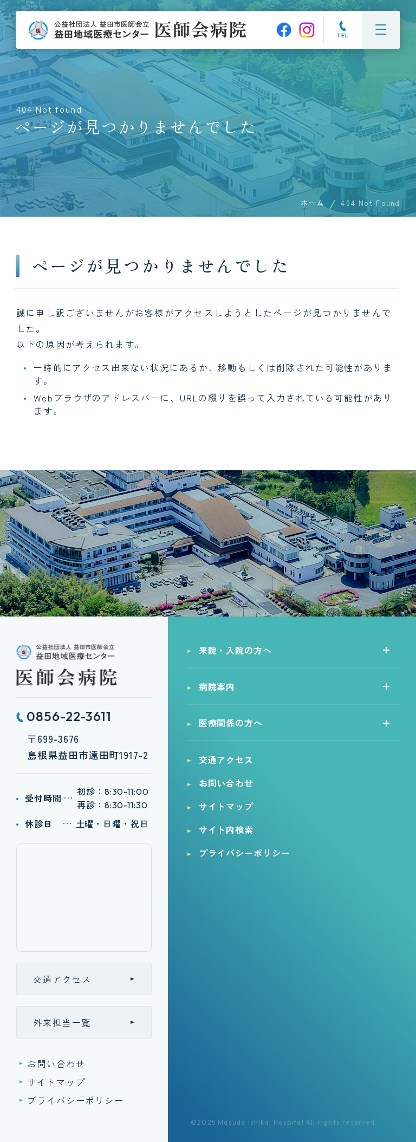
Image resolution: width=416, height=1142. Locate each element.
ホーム (312, 202)
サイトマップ (56, 1081)
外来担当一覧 (62, 1022)
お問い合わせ (56, 1063)
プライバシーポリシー (75, 1100)
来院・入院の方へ (235, 650)
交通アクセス (62, 978)
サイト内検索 (226, 829)
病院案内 (217, 686)
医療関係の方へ (231, 722)
